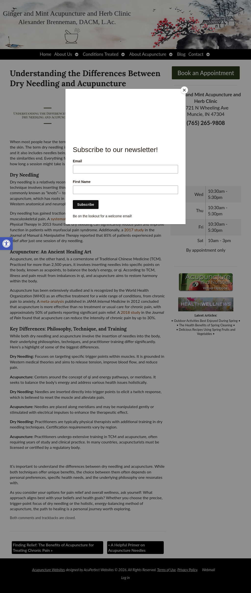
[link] (6, 243)
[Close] (184, 90)
